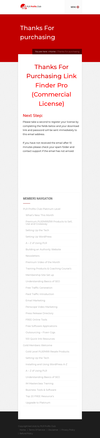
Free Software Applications (41, 326)
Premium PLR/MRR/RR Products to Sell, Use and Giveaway (49, 222)
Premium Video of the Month (43, 262)
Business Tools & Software (41, 389)
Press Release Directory (39, 313)
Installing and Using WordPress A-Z (46, 364)
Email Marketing (35, 300)
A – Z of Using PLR (36, 243)
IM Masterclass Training (39, 383)
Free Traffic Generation (39, 287)
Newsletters (33, 255)
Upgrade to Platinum (38, 402)
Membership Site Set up (40, 275)
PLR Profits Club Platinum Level (41, 209)
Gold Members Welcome (37, 345)
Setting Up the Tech (37, 230)
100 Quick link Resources (40, 338)
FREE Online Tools (36, 319)
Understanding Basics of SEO (43, 281)
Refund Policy (26, 433)
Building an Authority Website (43, 249)
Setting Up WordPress (39, 236)
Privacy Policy (68, 430)
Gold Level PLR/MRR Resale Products (47, 351)
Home (23, 430)
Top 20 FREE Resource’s (40, 396)
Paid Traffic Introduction (40, 294)
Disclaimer (53, 430)
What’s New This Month (40, 215)
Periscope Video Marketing (41, 307)
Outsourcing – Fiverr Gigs (40, 332)
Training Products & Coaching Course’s (48, 268)
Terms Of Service (37, 430)
